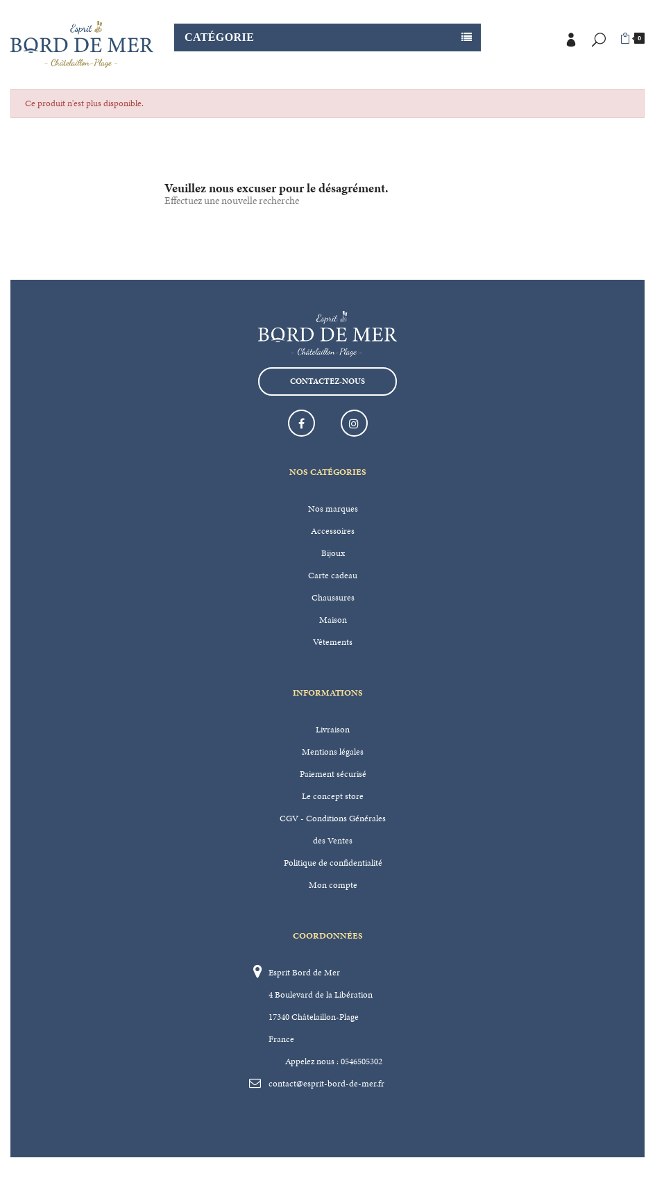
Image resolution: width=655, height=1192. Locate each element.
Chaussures (333, 597)
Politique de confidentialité (333, 863)
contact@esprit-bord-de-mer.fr (326, 1083)
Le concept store (333, 796)
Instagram (354, 423)
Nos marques (333, 509)
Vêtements (332, 642)
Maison (333, 620)
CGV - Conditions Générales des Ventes (333, 829)
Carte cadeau (332, 575)
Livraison (333, 729)
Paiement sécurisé (333, 774)
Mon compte (333, 885)
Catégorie (219, 37)
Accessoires (333, 531)
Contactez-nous (327, 381)
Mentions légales (333, 752)
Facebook (301, 423)
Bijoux (333, 553)
